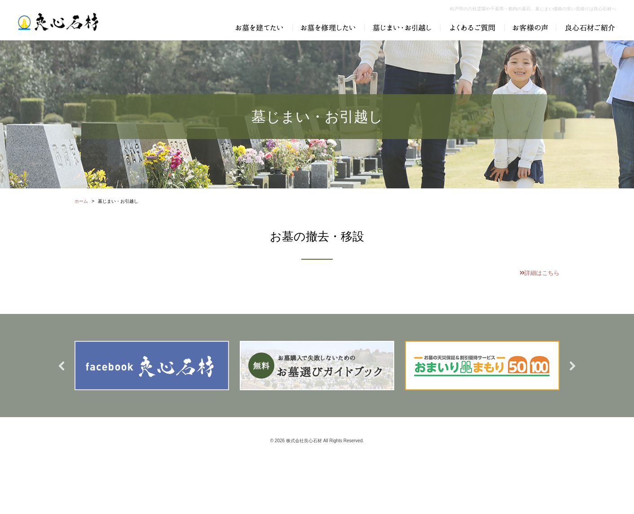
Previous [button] (61, 365)
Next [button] (572, 365)
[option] (151, 365)
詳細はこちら (539, 273)
